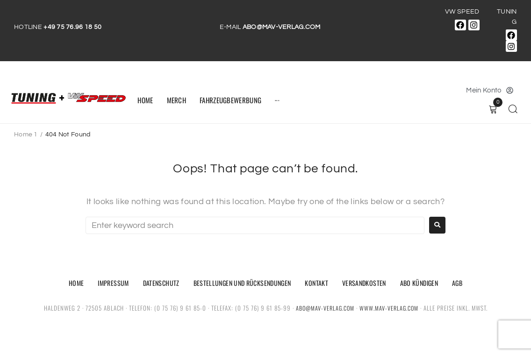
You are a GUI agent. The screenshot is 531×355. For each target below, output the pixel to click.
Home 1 (26, 134)
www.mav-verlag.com (390, 307)
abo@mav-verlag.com (324, 307)
